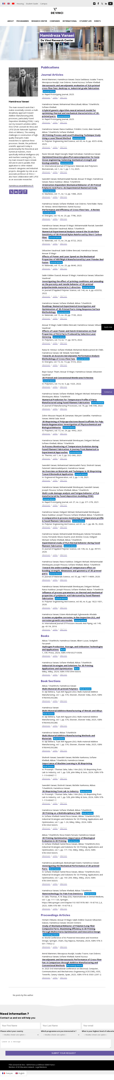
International (70, 21)
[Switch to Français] (7, 1073)
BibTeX (63, 97)
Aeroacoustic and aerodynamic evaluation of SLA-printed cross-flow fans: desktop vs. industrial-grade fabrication (71, 87)
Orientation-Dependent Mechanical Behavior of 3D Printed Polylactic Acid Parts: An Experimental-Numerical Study (71, 186)
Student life (85, 21)
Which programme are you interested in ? (58, 1031)
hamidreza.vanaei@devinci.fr (21, 185)
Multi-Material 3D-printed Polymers (60, 688)
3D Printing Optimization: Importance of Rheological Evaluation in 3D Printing (68, 839)
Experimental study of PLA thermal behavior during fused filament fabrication (71, 544)
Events (97, 21)
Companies (55, 21)
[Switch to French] (4, 3)
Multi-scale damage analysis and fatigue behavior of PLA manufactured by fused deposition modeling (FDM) (70, 494)
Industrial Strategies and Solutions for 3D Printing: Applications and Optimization (67, 667)
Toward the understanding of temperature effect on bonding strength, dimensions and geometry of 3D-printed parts (71, 570)
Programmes (22, 21)
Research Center (39, 21)
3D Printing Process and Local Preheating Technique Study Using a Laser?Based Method (71, 136)
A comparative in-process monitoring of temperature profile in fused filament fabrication (73, 519)
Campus (43, 3)
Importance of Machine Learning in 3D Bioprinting (67, 763)
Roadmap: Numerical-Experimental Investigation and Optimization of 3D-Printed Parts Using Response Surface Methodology (71, 309)
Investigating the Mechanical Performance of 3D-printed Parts (70, 867)
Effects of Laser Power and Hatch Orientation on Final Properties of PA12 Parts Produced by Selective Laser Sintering (69, 334)
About (10, 21)
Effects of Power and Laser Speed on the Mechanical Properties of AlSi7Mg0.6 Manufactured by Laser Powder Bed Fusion (73, 259)
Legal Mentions (41, 1067)
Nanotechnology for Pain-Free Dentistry (62, 893)
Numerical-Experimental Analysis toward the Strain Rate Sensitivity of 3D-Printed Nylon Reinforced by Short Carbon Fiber (72, 234)
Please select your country (11, 1031)
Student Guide (32, 3)
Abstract (46, 97)
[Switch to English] (20, 1073)
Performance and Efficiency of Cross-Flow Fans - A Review (71, 209)
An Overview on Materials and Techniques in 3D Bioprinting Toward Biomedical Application (71, 472)
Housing (20, 3)
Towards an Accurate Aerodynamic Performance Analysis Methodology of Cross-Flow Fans (71, 357)
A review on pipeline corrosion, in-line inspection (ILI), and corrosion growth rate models (71, 619)
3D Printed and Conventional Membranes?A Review (67, 377)
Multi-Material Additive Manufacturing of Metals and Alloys (72, 710)
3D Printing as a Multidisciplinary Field (61, 813)
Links (55, 97)
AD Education (23, 1067)
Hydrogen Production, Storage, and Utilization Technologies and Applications (72, 648)
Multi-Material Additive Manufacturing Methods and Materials (68, 737)
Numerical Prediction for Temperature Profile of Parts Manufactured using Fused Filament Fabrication (69, 401)
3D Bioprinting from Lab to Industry (60, 791)
